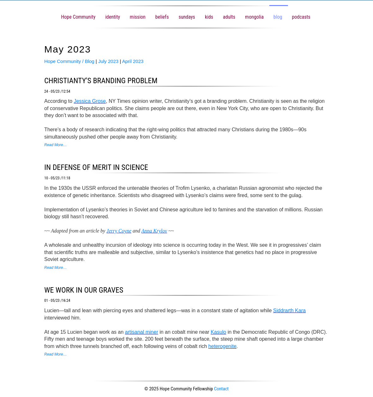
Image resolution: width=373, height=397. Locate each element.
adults (229, 17)
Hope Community (78, 17)
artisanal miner (141, 332)
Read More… (55, 145)
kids (209, 17)
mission (138, 17)
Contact (221, 389)
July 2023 (108, 61)
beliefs (162, 17)
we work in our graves (83, 290)
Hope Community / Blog (69, 61)
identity (112, 17)
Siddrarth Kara (289, 310)
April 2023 (133, 61)
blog (277, 17)
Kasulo (218, 332)
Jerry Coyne (119, 230)
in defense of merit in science (96, 167)
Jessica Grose (90, 101)
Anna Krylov (154, 230)
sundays (187, 17)
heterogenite (222, 346)
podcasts (301, 17)
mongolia (254, 17)
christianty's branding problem (100, 80)
